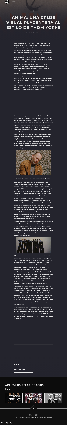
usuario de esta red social (23, 307)
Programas (43, 419)
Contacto (51, 419)
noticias (37, 11)
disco (21, 304)
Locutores (35, 419)
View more (14, 398)
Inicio (14, 419)
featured (30, 11)
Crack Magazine (21, 148)
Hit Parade (27, 419)
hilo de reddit (28, 286)
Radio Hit (30, 33)
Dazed (32, 218)
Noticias (20, 419)
